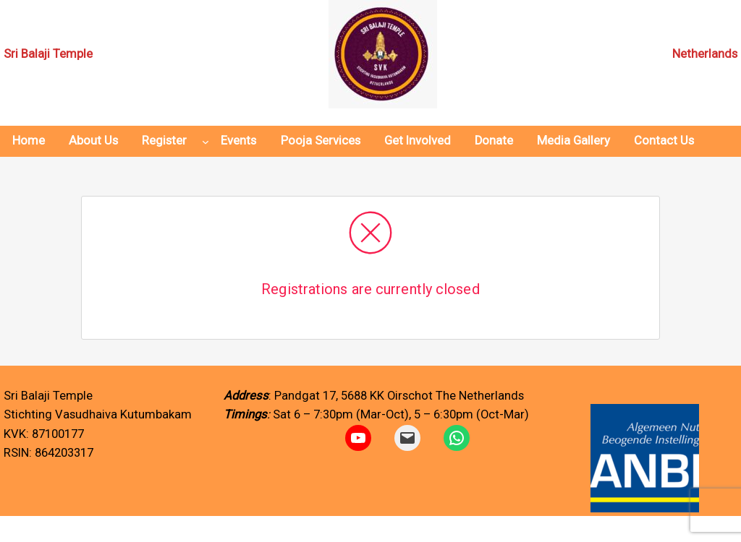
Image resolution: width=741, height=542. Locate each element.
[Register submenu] (205, 141)
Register (164, 140)
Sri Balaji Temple (48, 54)
